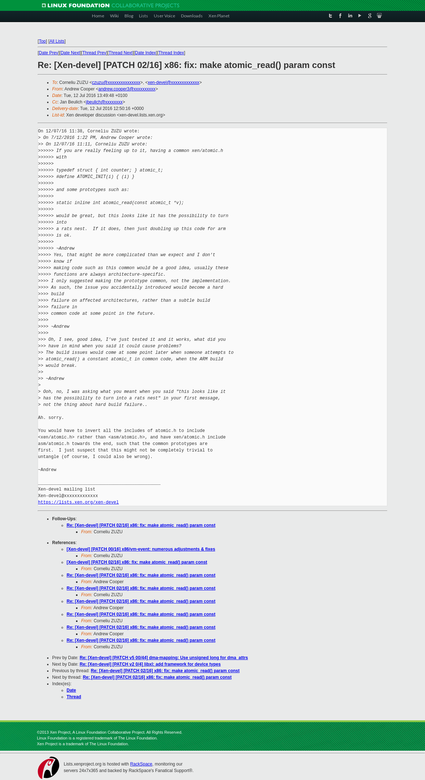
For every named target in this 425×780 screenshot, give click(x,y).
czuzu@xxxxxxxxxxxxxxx (116, 82)
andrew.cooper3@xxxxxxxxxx (127, 89)
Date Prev (48, 52)
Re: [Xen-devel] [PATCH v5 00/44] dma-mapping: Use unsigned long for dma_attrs (164, 657)
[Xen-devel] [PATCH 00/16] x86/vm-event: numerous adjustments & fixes (141, 549)
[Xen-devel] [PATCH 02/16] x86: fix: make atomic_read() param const (137, 562)
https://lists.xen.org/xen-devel (78, 502)
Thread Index (171, 52)
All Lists (57, 41)
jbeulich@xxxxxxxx (104, 102)
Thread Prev (94, 52)
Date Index (145, 52)
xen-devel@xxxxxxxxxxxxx (173, 82)
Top (42, 41)
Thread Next (120, 52)
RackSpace (141, 764)
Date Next (70, 52)
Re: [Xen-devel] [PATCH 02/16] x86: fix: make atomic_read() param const (141, 525)
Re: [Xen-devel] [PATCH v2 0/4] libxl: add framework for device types (150, 664)
